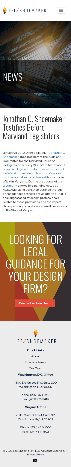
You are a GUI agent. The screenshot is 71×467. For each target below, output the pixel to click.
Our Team (35, 368)
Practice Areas (35, 362)
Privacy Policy (35, 454)
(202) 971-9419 (38, 399)
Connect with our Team (35, 303)
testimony (10, 185)
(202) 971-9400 (41, 395)
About (35, 356)
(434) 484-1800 (40, 427)
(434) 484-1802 (38, 431)
